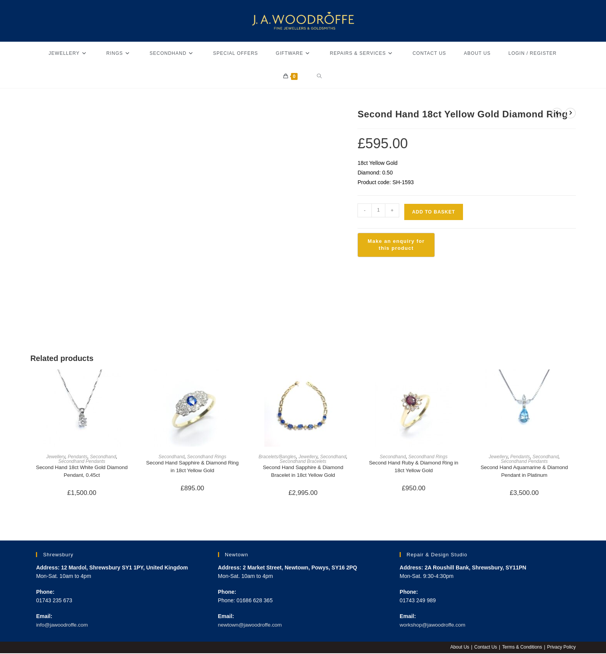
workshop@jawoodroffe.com (434, 626)
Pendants (77, 456)
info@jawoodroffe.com (63, 626)
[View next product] (570, 113)
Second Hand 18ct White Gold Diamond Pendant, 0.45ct (81, 471)
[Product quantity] (378, 210)
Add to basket (433, 212)
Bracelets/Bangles (277, 456)
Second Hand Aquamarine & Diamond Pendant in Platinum (524, 471)
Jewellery (55, 456)
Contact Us (484, 648)
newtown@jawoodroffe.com (251, 626)
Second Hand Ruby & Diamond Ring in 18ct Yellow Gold (413, 467)
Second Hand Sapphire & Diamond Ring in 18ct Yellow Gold (192, 467)
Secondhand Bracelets (303, 461)
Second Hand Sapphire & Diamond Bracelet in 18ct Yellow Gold (303, 471)
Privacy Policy (561, 648)
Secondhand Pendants (81, 461)
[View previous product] (557, 113)
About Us (458, 648)
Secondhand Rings (206, 456)
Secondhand (103, 456)
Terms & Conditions (522, 648)
